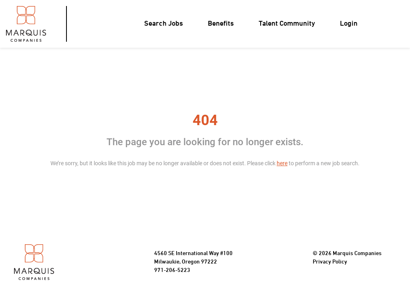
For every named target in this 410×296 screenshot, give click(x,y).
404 (205, 120)
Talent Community (287, 24)
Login (349, 24)
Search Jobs (163, 24)
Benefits (221, 24)
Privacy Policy (330, 262)
